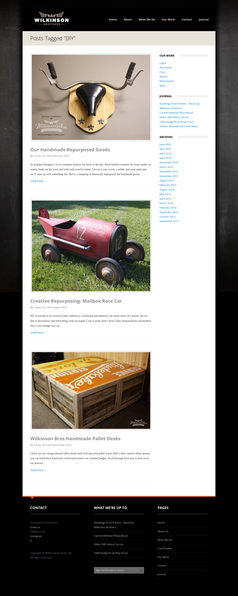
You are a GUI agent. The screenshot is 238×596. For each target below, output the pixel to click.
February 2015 (168, 185)
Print (162, 72)
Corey (37, 156)
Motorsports (167, 81)
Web (162, 85)
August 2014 (167, 189)
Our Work (168, 19)
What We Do (147, 19)
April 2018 (165, 158)
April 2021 (165, 149)
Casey (37, 307)
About (128, 19)
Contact (187, 19)
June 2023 (165, 144)
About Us (163, 531)
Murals (164, 76)
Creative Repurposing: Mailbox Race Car (76, 301)
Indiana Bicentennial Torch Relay (178, 126)
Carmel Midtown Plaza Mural (176, 112)
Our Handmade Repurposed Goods (70, 149)
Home (113, 19)
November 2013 (169, 212)
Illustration (166, 67)
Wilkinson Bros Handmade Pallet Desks (75, 438)
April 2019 (165, 153)
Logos (163, 63)
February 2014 (168, 207)
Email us (35, 527)
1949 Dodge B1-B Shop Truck (176, 121)
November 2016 (169, 162)
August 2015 (167, 180)
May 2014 (165, 194)
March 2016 (166, 167)
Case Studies (165, 548)
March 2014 (166, 203)
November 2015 (169, 176)
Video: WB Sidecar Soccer (174, 117)
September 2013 (169, 221)
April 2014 (165, 198)
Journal (204, 19)
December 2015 (169, 171)
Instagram (36, 536)
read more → (38, 181)
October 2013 (167, 216)
